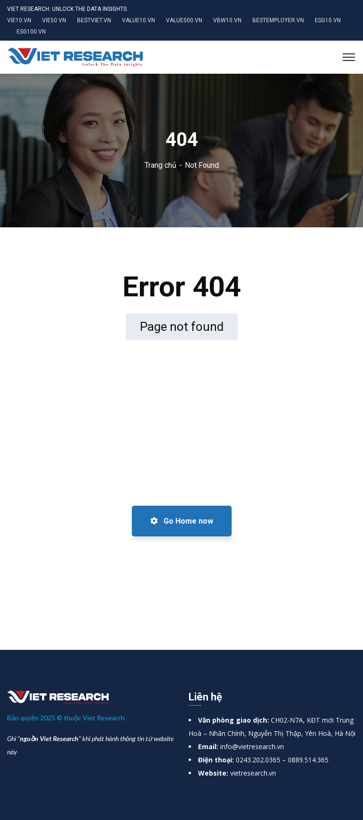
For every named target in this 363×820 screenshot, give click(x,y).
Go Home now (181, 521)
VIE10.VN (19, 20)
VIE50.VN (54, 20)
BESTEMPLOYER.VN (278, 20)
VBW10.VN (227, 20)
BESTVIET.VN (94, 20)
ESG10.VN (328, 20)
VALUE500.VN (184, 20)
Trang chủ (160, 165)
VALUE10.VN (138, 20)
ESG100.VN (31, 31)
